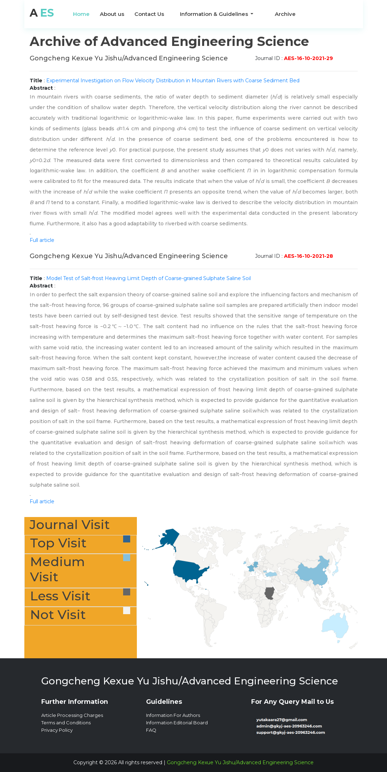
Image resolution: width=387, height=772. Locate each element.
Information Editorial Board (177, 722)
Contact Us (149, 14)
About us (112, 14)
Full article (42, 240)
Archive (285, 14)
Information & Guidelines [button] (214, 14)
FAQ (151, 730)
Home (81, 14)
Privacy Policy (57, 730)
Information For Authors (173, 715)
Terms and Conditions (66, 722)
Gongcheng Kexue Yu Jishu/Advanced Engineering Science (240, 762)
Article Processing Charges (72, 715)
